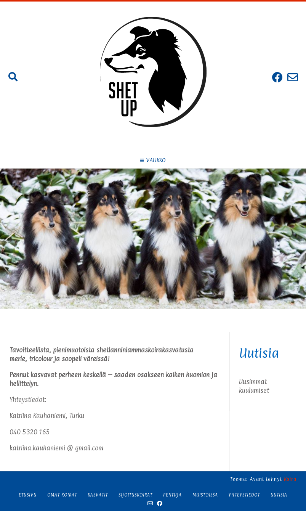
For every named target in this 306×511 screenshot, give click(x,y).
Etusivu (28, 495)
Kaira (290, 479)
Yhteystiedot (244, 495)
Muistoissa (205, 495)
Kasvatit (98, 495)
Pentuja (172, 495)
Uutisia (279, 495)
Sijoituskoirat (135, 495)
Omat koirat (62, 495)
